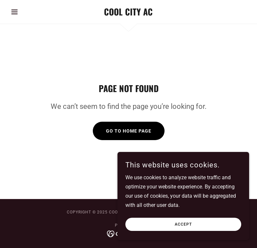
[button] (26, 11)
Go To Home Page (128, 131)
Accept (183, 229)
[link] (128, 14)
